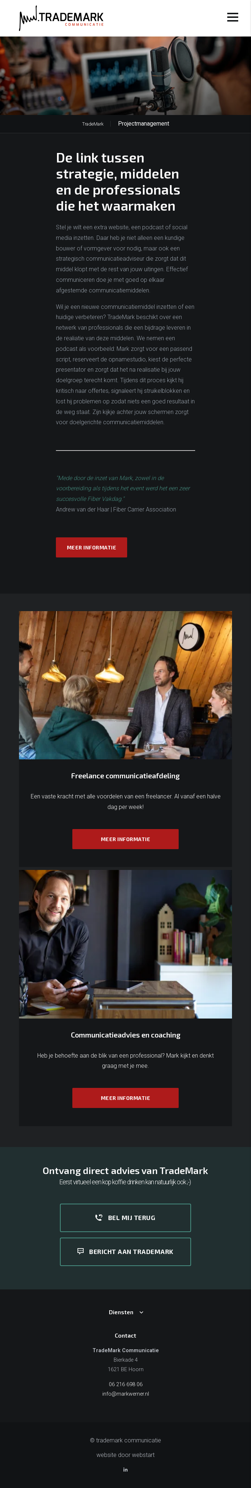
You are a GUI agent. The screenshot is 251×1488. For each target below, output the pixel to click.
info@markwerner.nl (125, 1394)
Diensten (121, 1311)
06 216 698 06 (125, 1384)
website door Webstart (125, 1454)
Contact (125, 1335)
